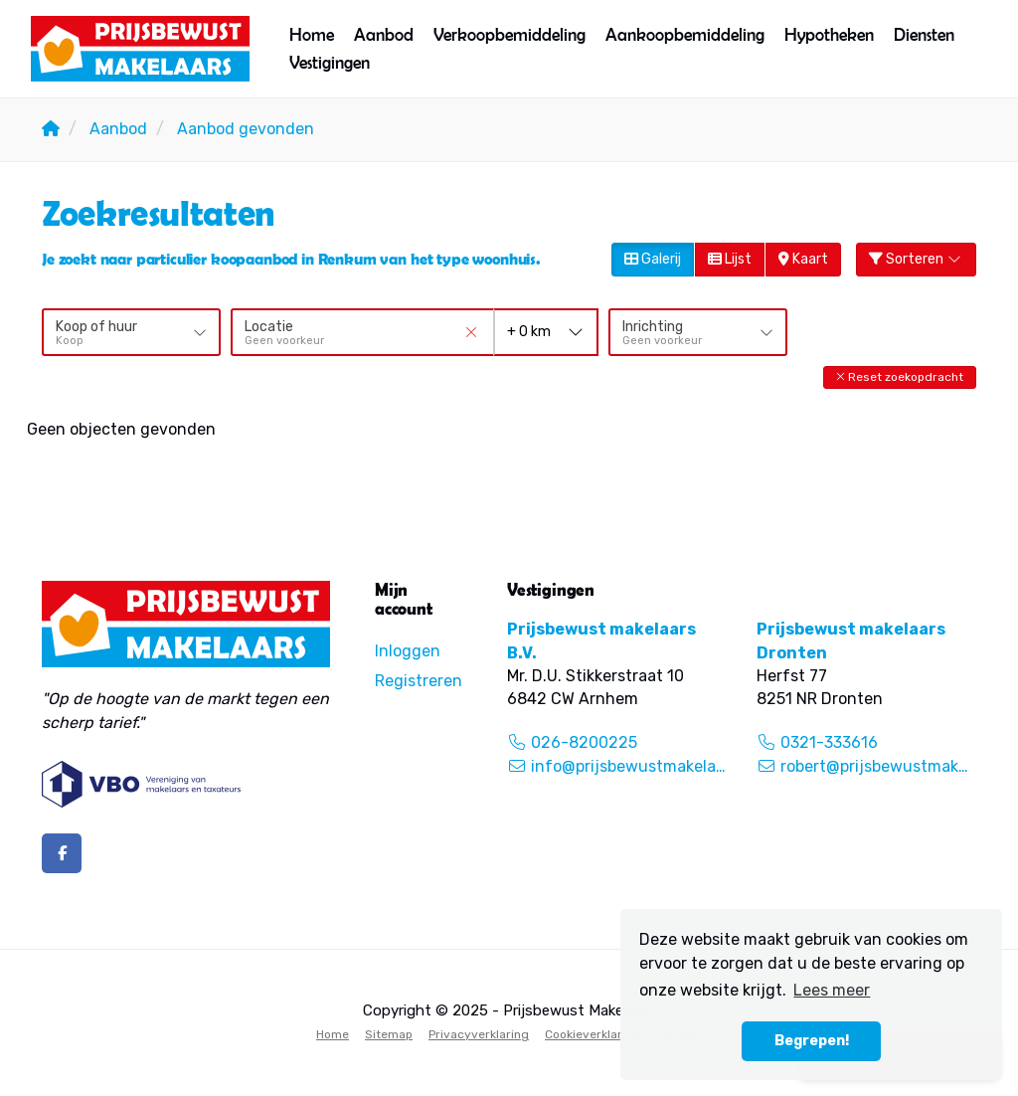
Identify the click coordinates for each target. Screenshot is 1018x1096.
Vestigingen (329, 62)
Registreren (418, 680)
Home (311, 34)
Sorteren (916, 259)
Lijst (730, 259)
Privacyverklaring (478, 1034)
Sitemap (389, 1034)
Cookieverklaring (592, 1034)
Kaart (803, 259)
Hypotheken (829, 34)
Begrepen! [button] (811, 1040)
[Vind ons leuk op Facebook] (62, 853)
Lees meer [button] (831, 990)
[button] (899, 377)
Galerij (652, 259)
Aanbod (384, 34)
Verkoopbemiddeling (509, 34)
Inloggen (407, 650)
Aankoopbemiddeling (684, 34)
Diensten (924, 34)
